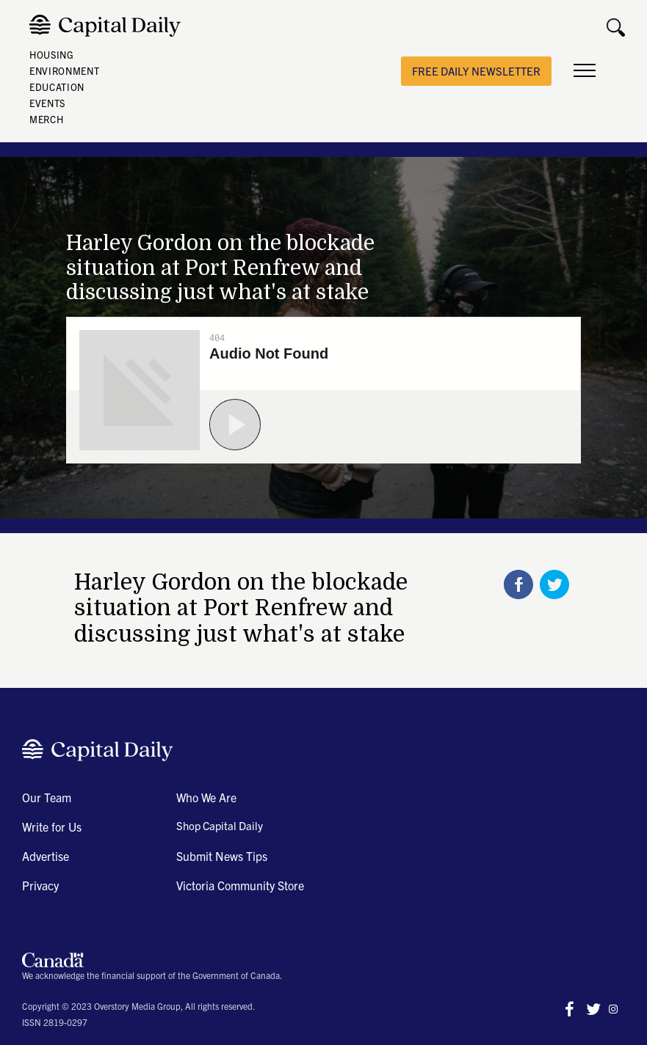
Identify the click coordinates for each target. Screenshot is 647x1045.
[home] (108, 26)
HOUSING (51, 54)
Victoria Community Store (240, 885)
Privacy (40, 885)
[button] (585, 71)
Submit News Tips (221, 855)
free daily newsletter (476, 71)
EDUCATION (56, 87)
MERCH (46, 119)
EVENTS (47, 103)
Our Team (46, 797)
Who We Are (206, 797)
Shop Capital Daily (219, 825)
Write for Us (52, 826)
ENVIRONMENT (64, 71)
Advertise (45, 855)
